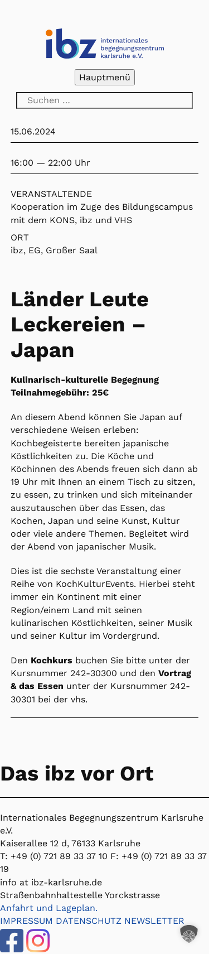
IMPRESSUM (26, 921)
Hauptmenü (104, 77)
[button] (189, 934)
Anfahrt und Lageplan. (49, 908)
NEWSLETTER (154, 921)
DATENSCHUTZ (88, 921)
